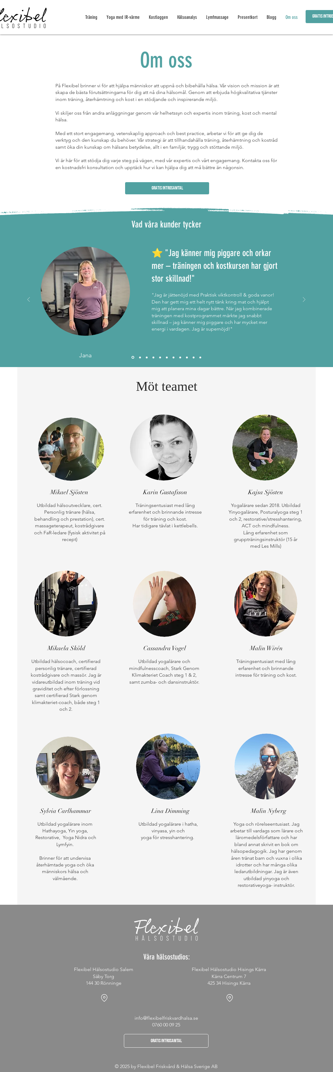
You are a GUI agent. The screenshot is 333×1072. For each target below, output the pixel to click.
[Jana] (132, 357)
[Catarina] (140, 357)
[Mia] (167, 357)
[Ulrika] (187, 357)
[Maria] (160, 357)
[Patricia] (147, 357)
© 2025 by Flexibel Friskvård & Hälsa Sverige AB (166, 1066)
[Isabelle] (173, 357)
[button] (167, 188)
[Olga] (153, 357)
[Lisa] (194, 357)
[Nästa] (304, 300)
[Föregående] (28, 300)
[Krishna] (200, 357)
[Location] (104, 998)
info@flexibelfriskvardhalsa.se (166, 1018)
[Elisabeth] (180, 357)
